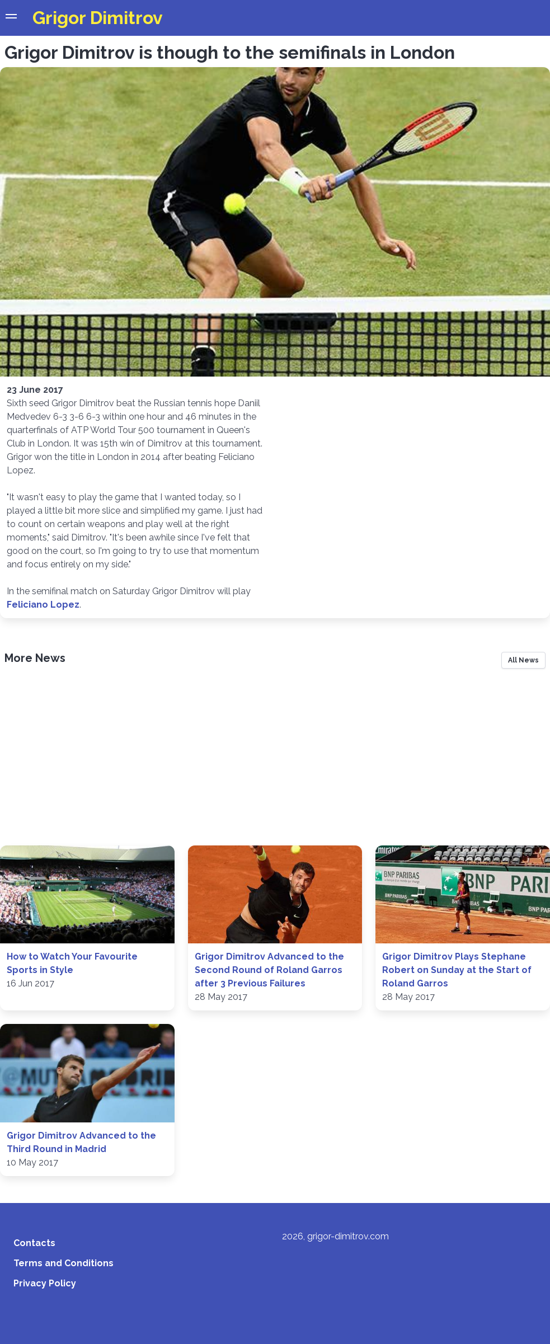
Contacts (34, 1243)
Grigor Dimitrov (97, 17)
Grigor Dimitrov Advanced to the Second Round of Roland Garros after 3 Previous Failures (269, 970)
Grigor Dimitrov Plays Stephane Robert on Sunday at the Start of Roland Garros (457, 970)
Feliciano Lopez (43, 604)
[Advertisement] (275, 760)
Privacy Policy (44, 1283)
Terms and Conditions (63, 1263)
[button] (11, 18)
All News (523, 660)
